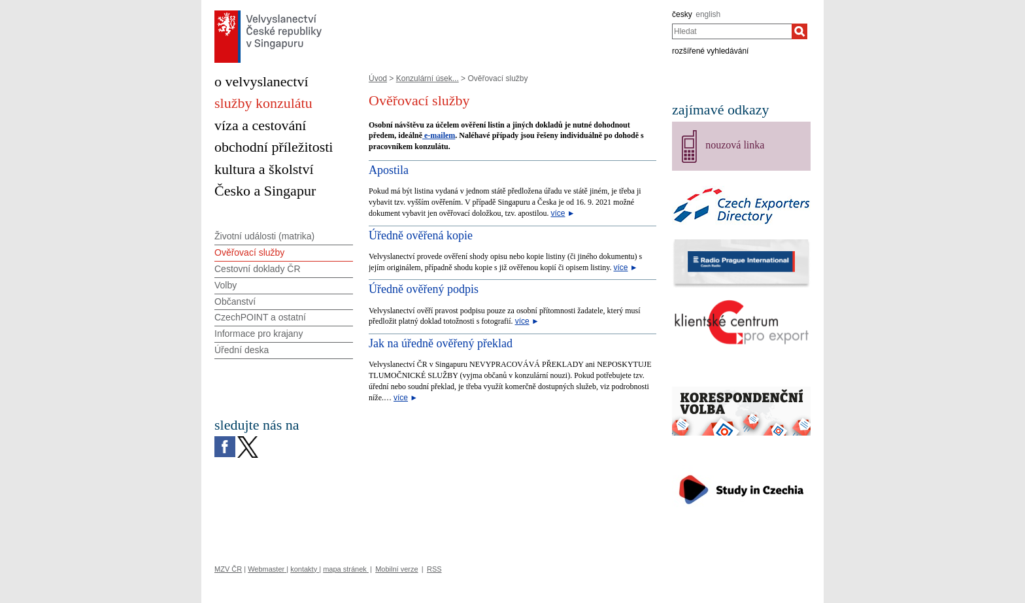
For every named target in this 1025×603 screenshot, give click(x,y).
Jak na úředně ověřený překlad (440, 343)
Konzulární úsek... (427, 78)
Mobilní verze (396, 569)
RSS (434, 569)
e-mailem (438, 135)
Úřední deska (241, 350)
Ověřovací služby (249, 252)
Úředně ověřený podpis (424, 289)
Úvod (378, 78)
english (708, 14)
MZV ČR (228, 569)
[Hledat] (799, 31)
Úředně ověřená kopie (421, 235)
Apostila (389, 170)
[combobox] (732, 31)
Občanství (235, 301)
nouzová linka (734, 144)
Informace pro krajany (258, 333)
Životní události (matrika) (264, 236)
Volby (225, 285)
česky (682, 14)
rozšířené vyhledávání (710, 51)
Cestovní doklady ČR (257, 269)
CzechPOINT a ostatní (260, 317)
